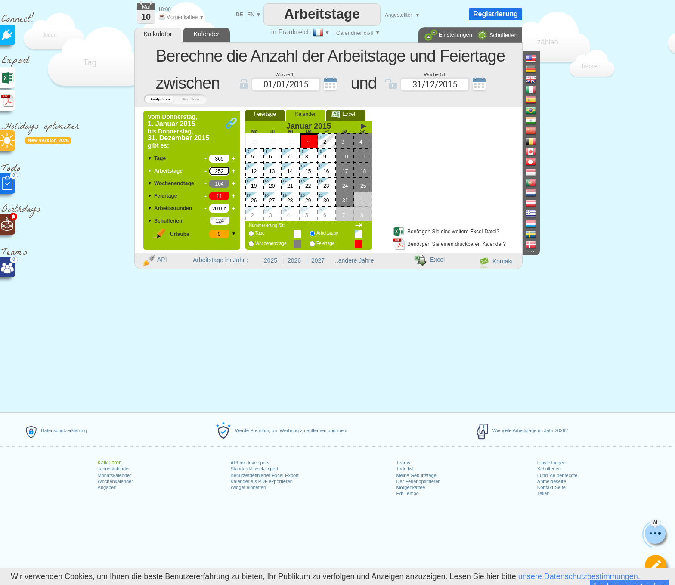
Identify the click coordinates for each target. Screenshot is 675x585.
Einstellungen (551, 462)
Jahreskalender (114, 468)
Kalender (305, 114)
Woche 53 (434, 74)
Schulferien (549, 468)
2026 (294, 260)
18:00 (164, 9)
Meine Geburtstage (416, 475)
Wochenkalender (115, 481)
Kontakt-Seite (551, 487)
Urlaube (179, 234)
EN (250, 15)
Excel (346, 114)
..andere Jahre (354, 260)
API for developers (249, 462)
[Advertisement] (449, 165)
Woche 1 (284, 74)
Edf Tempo (407, 493)
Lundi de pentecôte (557, 475)
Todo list (404, 468)
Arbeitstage (168, 171)
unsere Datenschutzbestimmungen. (579, 576)
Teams (403, 462)
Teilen (543, 493)
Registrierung (495, 14)
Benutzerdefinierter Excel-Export (264, 475)
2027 (318, 260)
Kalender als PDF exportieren (261, 481)
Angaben (107, 487)
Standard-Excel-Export (254, 468)
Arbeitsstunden (173, 208)
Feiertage (165, 196)
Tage (160, 158)
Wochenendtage (174, 183)
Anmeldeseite (551, 481)
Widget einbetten (248, 487)
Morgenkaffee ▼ (181, 17)
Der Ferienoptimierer (418, 481)
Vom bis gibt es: (178, 131)
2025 (270, 260)
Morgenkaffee (410, 487)
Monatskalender (114, 475)
